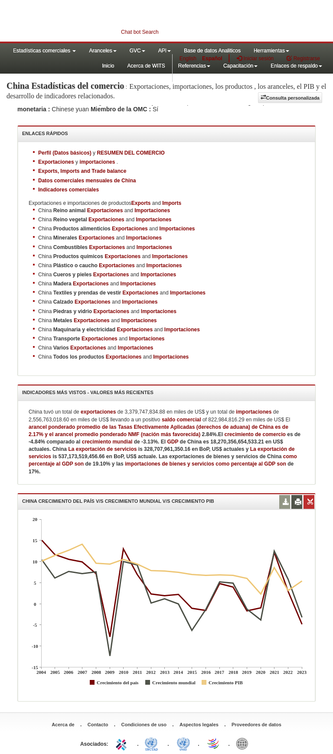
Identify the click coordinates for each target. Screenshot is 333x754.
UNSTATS (183, 743)
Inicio (108, 66)
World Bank (244, 743)
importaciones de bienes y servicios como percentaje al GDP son (206, 464)
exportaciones (98, 412)
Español (212, 58)
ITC (122, 743)
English (188, 58)
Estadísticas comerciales (44, 51)
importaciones (253, 412)
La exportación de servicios (103, 449)
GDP (173, 442)
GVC (137, 51)
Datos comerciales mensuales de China (87, 181)
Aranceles (102, 51)
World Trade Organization (213, 743)
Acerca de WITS (146, 66)
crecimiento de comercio (255, 434)
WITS (86, 21)
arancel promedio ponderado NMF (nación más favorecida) (127, 434)
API (164, 51)
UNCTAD (153, 743)
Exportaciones (105, 210)
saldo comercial (181, 420)
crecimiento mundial (107, 442)
